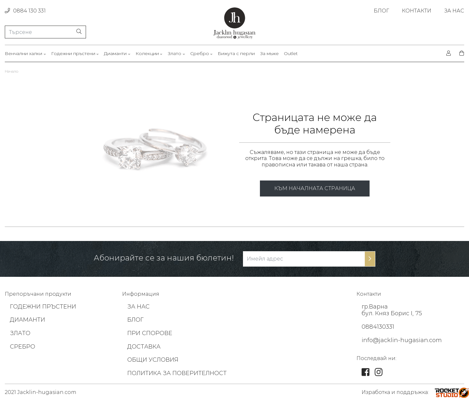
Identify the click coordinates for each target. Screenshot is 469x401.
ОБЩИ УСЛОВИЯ (152, 359)
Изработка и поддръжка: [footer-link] (395, 392)
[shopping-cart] (459, 53)
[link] (366, 373)
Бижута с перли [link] (236, 53)
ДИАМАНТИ (27, 319)
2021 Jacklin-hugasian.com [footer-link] (40, 392)
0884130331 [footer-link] (378, 326)
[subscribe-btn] (369, 259)
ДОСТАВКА (143, 346)
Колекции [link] (147, 53)
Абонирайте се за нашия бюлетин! (164, 257)
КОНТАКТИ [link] (416, 11)
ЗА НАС (138, 306)
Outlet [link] (291, 53)
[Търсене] (45, 32)
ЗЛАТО (20, 333)
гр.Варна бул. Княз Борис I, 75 (392, 310)
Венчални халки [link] (23, 53)
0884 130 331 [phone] (25, 11)
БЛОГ (135, 319)
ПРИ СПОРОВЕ (149, 333)
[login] (448, 53)
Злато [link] (174, 53)
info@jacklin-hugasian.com (402, 340)
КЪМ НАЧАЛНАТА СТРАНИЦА (314, 188)
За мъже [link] (269, 53)
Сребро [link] (199, 53)
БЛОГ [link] (381, 11)
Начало (11, 71)
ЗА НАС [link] (454, 11)
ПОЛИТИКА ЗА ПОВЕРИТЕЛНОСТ (177, 373)
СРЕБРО (22, 346)
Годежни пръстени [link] (73, 53)
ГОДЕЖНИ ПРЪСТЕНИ (43, 306)
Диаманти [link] (115, 53)
